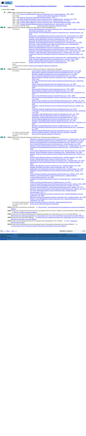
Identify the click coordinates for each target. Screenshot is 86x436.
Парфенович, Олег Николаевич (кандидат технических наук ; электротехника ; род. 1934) (57, 169)
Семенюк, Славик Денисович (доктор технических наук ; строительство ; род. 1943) (54, 52)
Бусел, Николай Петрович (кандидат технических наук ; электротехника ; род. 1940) (55, 144)
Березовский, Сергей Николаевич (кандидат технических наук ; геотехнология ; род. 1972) (56, 36)
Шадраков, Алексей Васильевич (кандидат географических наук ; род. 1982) (55, 125)
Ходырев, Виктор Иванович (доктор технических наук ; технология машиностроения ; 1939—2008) (50, 22)
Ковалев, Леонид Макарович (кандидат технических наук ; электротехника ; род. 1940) (56, 152)
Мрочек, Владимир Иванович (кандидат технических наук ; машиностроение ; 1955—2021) (56, 47)
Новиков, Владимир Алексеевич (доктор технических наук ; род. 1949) (51, 167)
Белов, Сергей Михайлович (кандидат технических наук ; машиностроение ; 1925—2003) (47, 14)
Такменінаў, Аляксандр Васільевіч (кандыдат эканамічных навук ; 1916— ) (54, 115)
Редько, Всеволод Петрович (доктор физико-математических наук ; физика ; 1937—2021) (57, 174)
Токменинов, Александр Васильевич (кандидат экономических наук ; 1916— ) (55, 117)
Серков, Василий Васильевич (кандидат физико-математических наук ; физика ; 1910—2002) (58, 184)
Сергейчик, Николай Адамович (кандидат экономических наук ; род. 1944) (54, 109)
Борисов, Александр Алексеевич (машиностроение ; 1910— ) (38, 17)
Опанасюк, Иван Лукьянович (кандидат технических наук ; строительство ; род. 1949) (54, 49)
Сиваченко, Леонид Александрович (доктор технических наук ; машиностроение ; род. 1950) (57, 57)
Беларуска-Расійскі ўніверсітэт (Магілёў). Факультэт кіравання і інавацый (54, 132)
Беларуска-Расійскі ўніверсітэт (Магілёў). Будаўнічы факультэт (48, 62)
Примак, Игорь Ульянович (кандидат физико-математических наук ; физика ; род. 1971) (58, 100)
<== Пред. (7, 231)
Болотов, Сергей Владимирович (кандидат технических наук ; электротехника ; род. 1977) (57, 140)
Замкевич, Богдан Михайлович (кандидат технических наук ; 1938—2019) (51, 39)
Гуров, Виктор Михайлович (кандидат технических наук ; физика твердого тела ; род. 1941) (57, 150)
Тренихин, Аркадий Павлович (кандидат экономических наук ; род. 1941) (54, 120)
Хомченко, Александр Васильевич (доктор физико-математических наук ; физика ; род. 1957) (58, 189)
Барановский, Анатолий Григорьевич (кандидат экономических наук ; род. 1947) (56, 72)
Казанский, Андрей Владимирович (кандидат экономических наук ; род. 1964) (52, 41)
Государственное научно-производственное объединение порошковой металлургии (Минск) (38, 226)
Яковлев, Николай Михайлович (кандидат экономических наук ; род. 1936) (54, 130)
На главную (4, 6)
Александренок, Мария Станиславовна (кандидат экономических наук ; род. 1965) (56, 71)
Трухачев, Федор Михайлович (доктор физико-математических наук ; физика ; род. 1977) (56, 187)
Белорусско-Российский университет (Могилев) (51, 16)
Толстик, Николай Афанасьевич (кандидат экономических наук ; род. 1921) (54, 119)
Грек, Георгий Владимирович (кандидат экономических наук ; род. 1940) (53, 76)
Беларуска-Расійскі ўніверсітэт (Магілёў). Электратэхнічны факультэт (51, 202)
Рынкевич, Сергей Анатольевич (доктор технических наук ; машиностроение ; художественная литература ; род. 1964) (53, 176)
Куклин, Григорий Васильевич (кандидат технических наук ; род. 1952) (51, 159)
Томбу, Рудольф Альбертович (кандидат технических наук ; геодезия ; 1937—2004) (54, 59)
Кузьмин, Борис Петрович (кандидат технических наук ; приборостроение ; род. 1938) (56, 157)
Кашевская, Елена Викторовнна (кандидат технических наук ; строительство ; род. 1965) (55, 42)
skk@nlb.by (3, 239)
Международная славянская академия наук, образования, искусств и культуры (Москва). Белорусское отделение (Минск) (47, 215)
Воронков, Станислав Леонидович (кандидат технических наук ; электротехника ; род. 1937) (57, 145)
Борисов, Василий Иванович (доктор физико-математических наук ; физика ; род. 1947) (56, 142)
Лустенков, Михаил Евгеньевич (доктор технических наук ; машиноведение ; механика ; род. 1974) (47, 19)
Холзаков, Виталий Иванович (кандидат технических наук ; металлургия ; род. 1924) (45, 24)
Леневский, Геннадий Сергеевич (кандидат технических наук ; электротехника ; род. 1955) (57, 160)
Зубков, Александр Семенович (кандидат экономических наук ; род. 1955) (54, 84)
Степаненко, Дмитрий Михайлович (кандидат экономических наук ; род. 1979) (55, 114)
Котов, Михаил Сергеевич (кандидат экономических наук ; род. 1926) (53, 90)
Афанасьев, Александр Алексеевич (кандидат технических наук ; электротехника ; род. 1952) (58, 139)
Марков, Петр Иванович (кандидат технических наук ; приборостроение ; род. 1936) (55, 165)
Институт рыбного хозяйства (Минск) (25, 212)
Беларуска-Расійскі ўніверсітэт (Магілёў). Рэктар (52, 26)
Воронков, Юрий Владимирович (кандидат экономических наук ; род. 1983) (54, 74)
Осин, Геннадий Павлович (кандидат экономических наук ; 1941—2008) (53, 95)
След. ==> (14, 231)
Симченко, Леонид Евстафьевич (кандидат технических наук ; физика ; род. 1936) (54, 185)
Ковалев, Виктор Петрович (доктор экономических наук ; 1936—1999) (53, 89)
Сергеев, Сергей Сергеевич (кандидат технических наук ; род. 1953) (50, 182)
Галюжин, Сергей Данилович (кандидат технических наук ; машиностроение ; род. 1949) (55, 37)
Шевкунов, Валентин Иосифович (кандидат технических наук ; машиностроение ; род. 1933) (58, 197)
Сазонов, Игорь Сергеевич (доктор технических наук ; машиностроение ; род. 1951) (45, 21)
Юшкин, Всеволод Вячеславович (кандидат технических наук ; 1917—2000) (52, 60)
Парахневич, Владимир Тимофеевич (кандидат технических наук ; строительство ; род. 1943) (57, 51)
